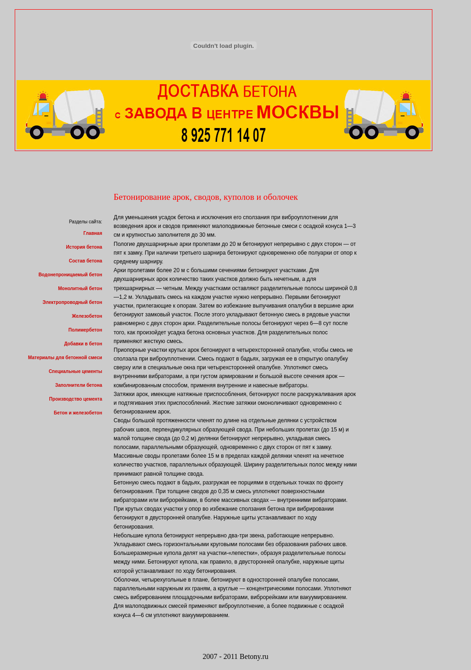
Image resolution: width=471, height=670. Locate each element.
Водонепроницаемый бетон (70, 274)
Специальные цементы (75, 371)
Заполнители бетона (78, 385)
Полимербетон (85, 329)
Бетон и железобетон (78, 412)
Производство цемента (75, 399)
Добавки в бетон (83, 343)
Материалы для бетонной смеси (65, 357)
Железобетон (87, 316)
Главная (92, 233)
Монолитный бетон (80, 288)
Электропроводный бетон (72, 302)
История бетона (84, 247)
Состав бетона (85, 260)
